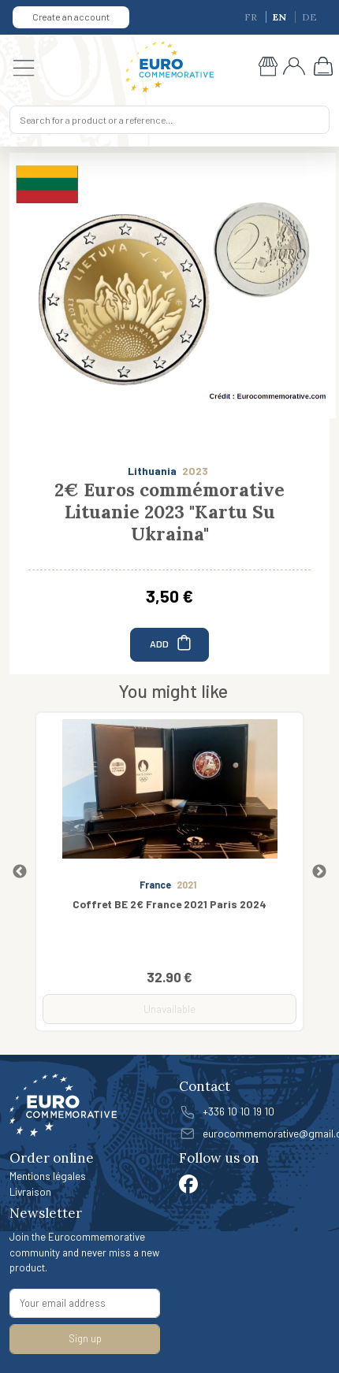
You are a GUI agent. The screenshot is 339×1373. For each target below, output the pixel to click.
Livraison (30, 1191)
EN (281, 17)
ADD (171, 642)
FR (251, 17)
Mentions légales (47, 1175)
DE (309, 17)
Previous (20, 872)
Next (319, 872)
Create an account (71, 16)
